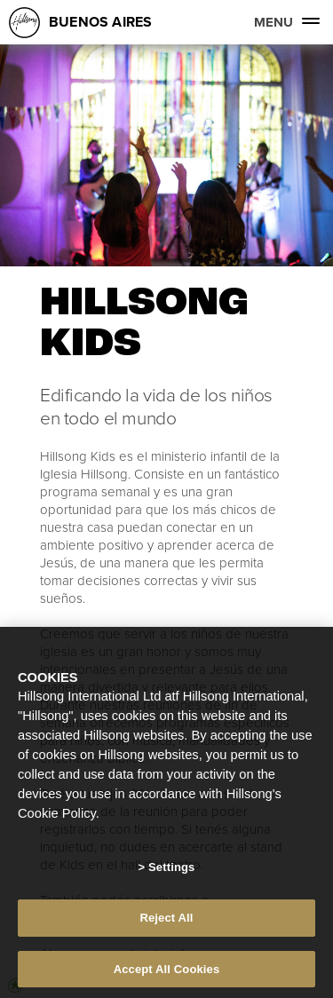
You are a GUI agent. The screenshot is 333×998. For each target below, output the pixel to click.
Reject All (166, 921)
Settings (171, 870)
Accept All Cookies (167, 972)
